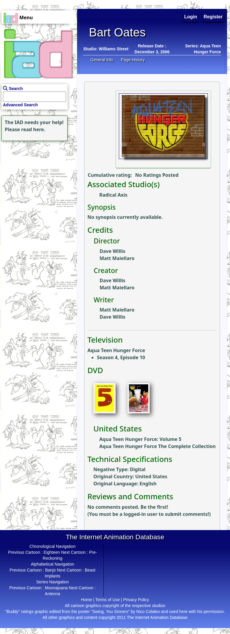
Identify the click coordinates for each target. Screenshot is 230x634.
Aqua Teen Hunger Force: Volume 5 (140, 439)
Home (86, 599)
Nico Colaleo (148, 611)
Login (190, 16)
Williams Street (113, 48)
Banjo (50, 570)
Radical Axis (113, 195)
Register (213, 16)
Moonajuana (56, 587)
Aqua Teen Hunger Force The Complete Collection (157, 446)
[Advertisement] (37, 179)
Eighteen (52, 552)
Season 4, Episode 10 (121, 357)
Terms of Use (107, 599)
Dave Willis (112, 251)
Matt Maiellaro (117, 258)
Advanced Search (20, 104)
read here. (33, 129)
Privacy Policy (136, 599)
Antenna (52, 593)
